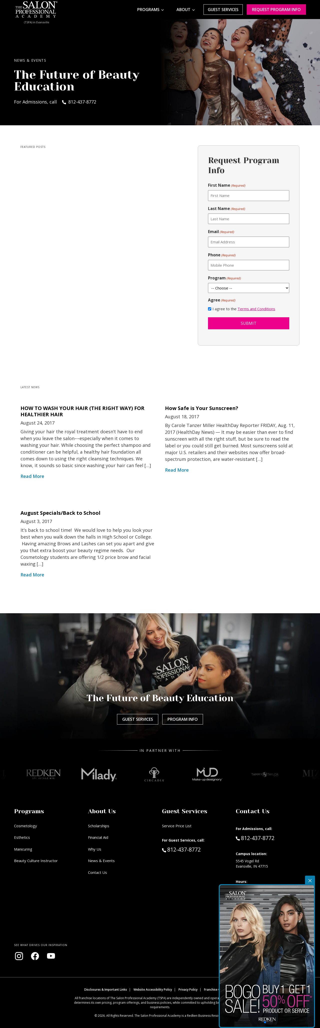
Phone (222, 255)
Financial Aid (98, 837)
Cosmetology (25, 825)
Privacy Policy (188, 989)
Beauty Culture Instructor (36, 860)
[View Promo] (291, 933)
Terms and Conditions (256, 308)
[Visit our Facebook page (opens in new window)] (35, 956)
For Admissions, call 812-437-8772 (55, 102)
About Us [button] (102, 811)
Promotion (296, 878)
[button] (290, 972)
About (183, 9)
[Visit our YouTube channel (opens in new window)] (51, 956)
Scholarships (98, 825)
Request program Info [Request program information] (276, 9)
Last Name (226, 209)
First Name (227, 185)
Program (224, 278)
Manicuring (23, 849)
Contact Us (97, 872)
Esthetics (22, 837)
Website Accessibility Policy (153, 989)
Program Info (183, 719)
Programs (148, 9)
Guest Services (223, 9)
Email (221, 232)
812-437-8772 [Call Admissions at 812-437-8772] (255, 838)
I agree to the (243, 309)
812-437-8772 (192, 849)
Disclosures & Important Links (105, 989)
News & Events (101, 860)
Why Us (94, 849)
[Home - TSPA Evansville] (36, 9)
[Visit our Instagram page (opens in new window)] (19, 956)
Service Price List (177, 825)
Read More (32, 476)
